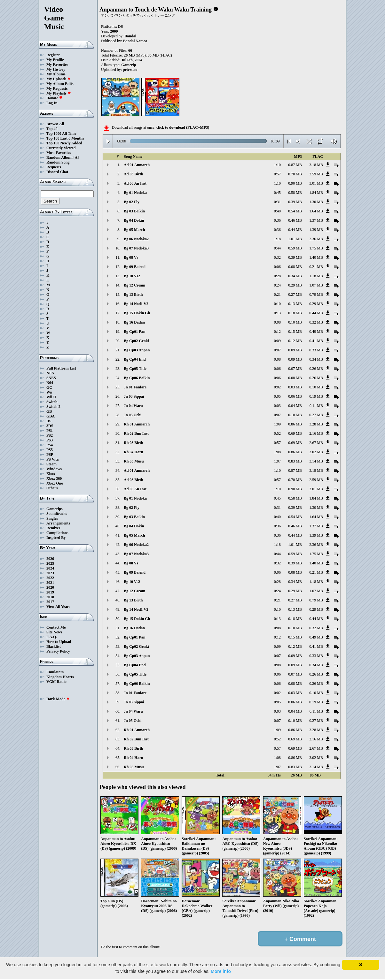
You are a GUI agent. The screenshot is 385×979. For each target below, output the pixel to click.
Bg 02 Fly (131, 202)
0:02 (277, 387)
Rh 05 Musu (134, 461)
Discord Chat (57, 172)
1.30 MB (316, 202)
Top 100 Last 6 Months (65, 138)
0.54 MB (295, 211)
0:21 (277, 294)
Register (53, 55)
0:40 (277, 211)
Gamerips (54, 509)
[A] (76, 157)
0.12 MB (295, 341)
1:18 (277, 239)
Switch (52, 402)
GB (49, 411)
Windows (54, 469)
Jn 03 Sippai (134, 396)
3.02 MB (316, 452)
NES (50, 373)
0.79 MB (316, 294)
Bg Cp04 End (135, 359)
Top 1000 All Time (61, 133)
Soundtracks (56, 513)
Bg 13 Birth (133, 294)
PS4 (49, 445)
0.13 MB (295, 304)
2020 (50, 587)
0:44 (277, 248)
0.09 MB (295, 350)
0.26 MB (316, 368)
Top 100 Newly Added (64, 143)
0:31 (277, 202)
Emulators (55, 672)
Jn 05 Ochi (132, 415)
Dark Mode (58, 699)
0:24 (277, 285)
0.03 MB (295, 387)
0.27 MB (295, 294)
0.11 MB (316, 405)
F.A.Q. (51, 637)
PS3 (49, 440)
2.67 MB (316, 442)
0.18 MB (295, 313)
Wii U (51, 397)
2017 (50, 602)
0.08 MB (295, 266)
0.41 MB (316, 341)
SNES (51, 378)
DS (48, 421)
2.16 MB (316, 433)
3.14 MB (316, 461)
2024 (50, 568)
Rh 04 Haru (133, 452)
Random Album (59, 157)
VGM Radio (56, 681)
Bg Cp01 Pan (134, 331)
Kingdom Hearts (60, 677)
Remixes (53, 528)
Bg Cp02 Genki (136, 341)
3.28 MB (316, 424)
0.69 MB (295, 433)
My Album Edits (60, 83)
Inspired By (56, 537)
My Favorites (57, 64)
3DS (49, 426)
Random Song (57, 162)
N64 (49, 382)
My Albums (56, 74)
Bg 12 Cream (134, 285)
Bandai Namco (135, 41)
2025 (50, 563)
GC (49, 387)
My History (55, 69)
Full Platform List (61, 368)
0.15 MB (295, 331)
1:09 (277, 424)
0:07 (277, 350)
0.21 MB (316, 266)
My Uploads (58, 79)
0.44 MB (295, 229)
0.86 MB (295, 424)
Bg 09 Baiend (134, 266)
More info (221, 971)
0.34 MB (295, 276)
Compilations (57, 533)
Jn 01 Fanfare (135, 387)
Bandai (130, 36)
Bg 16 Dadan (134, 322)
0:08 (277, 322)
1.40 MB (316, 257)
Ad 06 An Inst (135, 183)
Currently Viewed (60, 148)
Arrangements (58, 523)
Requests (53, 167)
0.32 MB (316, 322)
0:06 (277, 266)
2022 (50, 578)
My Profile (55, 59)
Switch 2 (53, 406)
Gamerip (128, 65)
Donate (54, 98)
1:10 (277, 165)
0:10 (277, 304)
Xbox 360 (54, 478)
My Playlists (58, 93)
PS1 (49, 430)
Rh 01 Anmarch (137, 424)
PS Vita (52, 459)
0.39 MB (295, 202)
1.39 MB (316, 229)
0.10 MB (295, 322)
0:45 (277, 192)
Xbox (50, 473)
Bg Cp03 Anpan (137, 350)
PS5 (49, 449)
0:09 (277, 341)
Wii (49, 392)
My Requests (56, 88)
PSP (49, 454)
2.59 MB (316, 174)
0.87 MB (295, 165)
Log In (51, 103)
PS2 (49, 435)
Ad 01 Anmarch (137, 165)
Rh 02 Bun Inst (136, 433)
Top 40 (52, 128)
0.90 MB (295, 183)
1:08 (277, 452)
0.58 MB (295, 192)
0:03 (277, 405)
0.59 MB (295, 248)
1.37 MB (316, 220)
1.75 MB (316, 248)
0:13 (277, 313)
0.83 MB (295, 461)
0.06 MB (295, 396)
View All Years (58, 606)
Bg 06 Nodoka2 (136, 239)
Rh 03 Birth (133, 442)
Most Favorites (58, 152)
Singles (52, 518)
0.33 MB (316, 350)
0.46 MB (295, 220)
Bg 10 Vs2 (132, 276)
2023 (50, 573)
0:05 (277, 396)
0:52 (277, 433)
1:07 (277, 461)
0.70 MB (295, 174)
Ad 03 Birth (133, 174)
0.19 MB (316, 396)
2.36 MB (316, 239)
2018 (50, 597)
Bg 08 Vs (131, 257)
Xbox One (54, 483)
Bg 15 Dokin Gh (137, 313)
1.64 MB (316, 211)
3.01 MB (316, 183)
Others (52, 488)
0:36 (277, 220)
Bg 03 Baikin (134, 211)
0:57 (277, 174)
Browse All (55, 124)
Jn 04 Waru (133, 405)
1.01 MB (295, 239)
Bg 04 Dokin (134, 220)
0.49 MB (316, 331)
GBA (50, 416)
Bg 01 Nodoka (135, 192)
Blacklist (53, 646)
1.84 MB (316, 192)
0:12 (277, 331)
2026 (50, 558)
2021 (50, 582)
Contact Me (56, 627)
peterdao (130, 69)
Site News (54, 632)
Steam (51, 464)
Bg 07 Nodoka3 (136, 248)
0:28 (277, 276)
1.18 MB (316, 276)
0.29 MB (295, 285)
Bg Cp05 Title (135, 368)
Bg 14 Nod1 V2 (136, 304)
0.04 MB (295, 405)
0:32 (277, 257)
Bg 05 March (134, 229)
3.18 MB (316, 165)
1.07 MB (316, 285)
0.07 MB (295, 368)
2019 (50, 592)
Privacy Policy (58, 651)
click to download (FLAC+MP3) (182, 127)
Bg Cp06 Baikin (137, 378)
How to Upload (58, 641)
